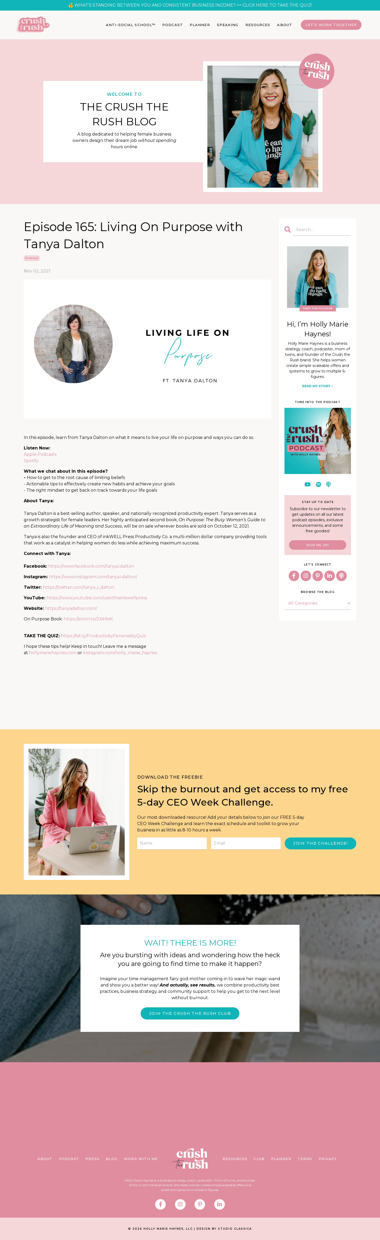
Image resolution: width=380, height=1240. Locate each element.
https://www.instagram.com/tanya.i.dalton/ (93, 576)
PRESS (92, 1160)
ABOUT (284, 25)
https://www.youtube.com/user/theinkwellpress (96, 597)
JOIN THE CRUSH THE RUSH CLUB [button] (190, 1013)
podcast (31, 258)
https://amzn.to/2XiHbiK (88, 618)
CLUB (259, 1160)
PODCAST (172, 25)
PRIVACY (328, 1160)
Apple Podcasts (40, 454)
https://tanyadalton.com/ (71, 608)
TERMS (305, 1160)
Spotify (31, 460)
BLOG (111, 1160)
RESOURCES (257, 25)
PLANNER (200, 25)
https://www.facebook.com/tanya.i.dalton (91, 566)
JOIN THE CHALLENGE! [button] (320, 843)
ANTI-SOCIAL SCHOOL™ (130, 25)
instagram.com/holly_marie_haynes (120, 652)
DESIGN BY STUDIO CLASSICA (224, 1230)
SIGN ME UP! (317, 545)
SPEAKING (228, 25)
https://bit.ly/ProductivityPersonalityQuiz (103, 635)
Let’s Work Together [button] (331, 25)
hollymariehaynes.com (53, 652)
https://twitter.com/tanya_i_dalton (78, 587)
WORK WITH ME (141, 1160)
